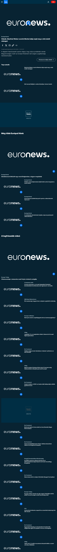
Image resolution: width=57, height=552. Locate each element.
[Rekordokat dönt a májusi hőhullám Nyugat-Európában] (40, 482)
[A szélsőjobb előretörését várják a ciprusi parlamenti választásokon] (40, 220)
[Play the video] (28, 23)
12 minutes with (28, 282)
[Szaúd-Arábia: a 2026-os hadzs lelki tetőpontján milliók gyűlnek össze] (40, 389)
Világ (25, 332)
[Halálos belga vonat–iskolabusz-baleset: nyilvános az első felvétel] (40, 356)
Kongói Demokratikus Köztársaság (34, 458)
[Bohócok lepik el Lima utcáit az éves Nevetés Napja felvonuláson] (40, 433)
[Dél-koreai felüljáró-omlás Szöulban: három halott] (40, 90)
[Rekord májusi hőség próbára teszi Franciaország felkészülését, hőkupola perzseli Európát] (40, 373)
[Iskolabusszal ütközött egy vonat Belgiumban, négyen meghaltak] (28, 176)
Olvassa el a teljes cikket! (45, 59)
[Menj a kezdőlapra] (6, 2)
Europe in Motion (29, 315)
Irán (25, 508)
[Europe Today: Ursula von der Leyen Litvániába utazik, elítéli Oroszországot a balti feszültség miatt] (40, 499)
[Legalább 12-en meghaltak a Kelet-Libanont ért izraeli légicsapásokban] (40, 340)
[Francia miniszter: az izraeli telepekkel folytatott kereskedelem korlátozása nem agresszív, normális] (40, 290)
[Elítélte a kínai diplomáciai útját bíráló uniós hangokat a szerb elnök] (40, 187)
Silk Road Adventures (30, 299)
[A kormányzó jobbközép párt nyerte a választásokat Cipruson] (40, 204)
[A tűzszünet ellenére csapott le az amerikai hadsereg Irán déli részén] (40, 516)
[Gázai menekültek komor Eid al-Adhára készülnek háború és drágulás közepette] (40, 449)
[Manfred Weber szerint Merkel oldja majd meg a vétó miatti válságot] (40, 74)
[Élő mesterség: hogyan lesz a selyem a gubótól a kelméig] (40, 306)
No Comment (28, 349)
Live (53, 2)
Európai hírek (5, 174)
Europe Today (5, 277)
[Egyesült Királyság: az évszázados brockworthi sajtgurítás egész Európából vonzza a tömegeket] (40, 532)
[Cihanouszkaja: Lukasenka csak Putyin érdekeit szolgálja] (28, 279)
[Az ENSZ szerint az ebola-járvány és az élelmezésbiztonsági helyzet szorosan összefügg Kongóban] (40, 466)
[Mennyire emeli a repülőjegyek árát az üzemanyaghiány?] (40, 323)
